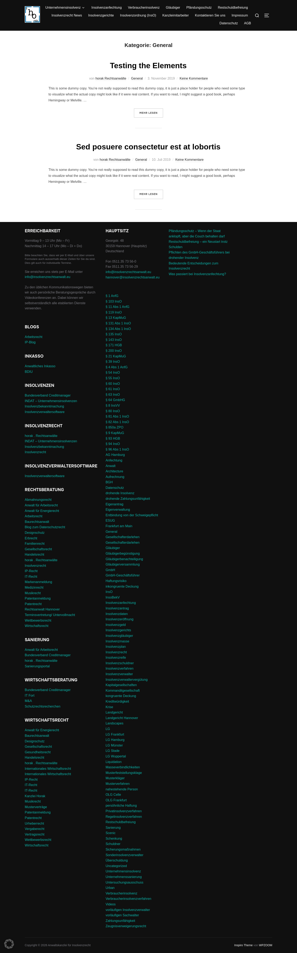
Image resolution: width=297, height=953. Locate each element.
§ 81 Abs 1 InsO (117, 416)
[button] (9, 944)
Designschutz (35, 532)
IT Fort (29, 695)
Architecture (114, 471)
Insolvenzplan (116, 646)
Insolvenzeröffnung (119, 619)
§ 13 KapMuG (116, 317)
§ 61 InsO (113, 389)
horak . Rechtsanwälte (41, 436)
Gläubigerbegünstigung (123, 553)
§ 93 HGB (113, 438)
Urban (110, 888)
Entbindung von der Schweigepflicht (132, 515)
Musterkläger (115, 778)
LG (108, 729)
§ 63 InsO (113, 394)
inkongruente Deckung (122, 586)
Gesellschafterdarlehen (123, 537)
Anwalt (111, 466)
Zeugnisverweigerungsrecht (126, 926)
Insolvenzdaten (117, 614)
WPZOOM (265, 945)
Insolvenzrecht (35, 452)
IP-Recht (31, 571)
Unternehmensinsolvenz (65, 7)
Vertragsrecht (34, 834)
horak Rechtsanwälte (110, 78)
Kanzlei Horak (35, 796)
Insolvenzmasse (117, 641)
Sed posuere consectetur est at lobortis (148, 146)
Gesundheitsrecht (38, 752)
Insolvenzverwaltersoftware (45, 412)
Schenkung (114, 838)
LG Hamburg (115, 740)
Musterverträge (36, 807)
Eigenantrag (114, 504)
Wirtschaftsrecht (36, 626)
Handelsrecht (34, 554)
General (137, 78)
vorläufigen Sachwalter (122, 915)
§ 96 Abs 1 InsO (117, 449)
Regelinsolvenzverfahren (124, 816)
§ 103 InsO (114, 301)
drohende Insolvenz (120, 493)
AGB (247, 23)
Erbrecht (31, 538)
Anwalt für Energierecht (42, 511)
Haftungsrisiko (116, 581)
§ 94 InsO (113, 444)
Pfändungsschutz (199, 7)
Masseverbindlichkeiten (123, 767)
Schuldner (113, 844)
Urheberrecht (34, 823)
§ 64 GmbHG (115, 400)
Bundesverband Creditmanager (48, 395)
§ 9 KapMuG (115, 433)
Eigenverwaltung (118, 509)
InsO (109, 592)
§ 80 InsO (113, 411)
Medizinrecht (34, 587)
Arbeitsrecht (33, 337)
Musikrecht (33, 593)
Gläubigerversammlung (123, 564)
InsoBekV (113, 597)
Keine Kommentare (194, 78)
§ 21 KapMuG (116, 356)
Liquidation (113, 762)
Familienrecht (35, 543)
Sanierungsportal (37, 666)
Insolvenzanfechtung (106, 7)
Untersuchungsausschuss (124, 882)
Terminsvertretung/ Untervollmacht (50, 615)
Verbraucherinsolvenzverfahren (128, 898)
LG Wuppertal (116, 756)
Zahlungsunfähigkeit (120, 920)
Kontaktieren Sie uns (210, 15)
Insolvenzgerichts (118, 630)
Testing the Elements (148, 65)
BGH (109, 482)
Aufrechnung (115, 477)
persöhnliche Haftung (121, 805)
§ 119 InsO (114, 312)
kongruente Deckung (121, 696)
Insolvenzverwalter (119, 674)
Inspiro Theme (243, 945)
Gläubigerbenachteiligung (124, 559)
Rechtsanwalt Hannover (42, 609)
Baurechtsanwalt (37, 521)
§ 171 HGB (114, 345)
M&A (28, 701)
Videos (111, 904)
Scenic (111, 833)
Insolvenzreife (116, 657)
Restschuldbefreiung (233, 7)
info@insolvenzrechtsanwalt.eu (47, 277)
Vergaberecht (34, 829)
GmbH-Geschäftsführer (123, 575)
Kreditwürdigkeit (117, 701)
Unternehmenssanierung (124, 877)
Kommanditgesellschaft (123, 690)
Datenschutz (228, 23)
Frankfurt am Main (119, 526)
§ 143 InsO (114, 340)
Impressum (240, 15)
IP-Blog (30, 342)
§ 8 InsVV (113, 405)
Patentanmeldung (38, 598)
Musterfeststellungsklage (124, 773)
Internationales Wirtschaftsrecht (48, 768)
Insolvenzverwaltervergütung (127, 679)
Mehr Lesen (151, 113)
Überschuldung (117, 860)
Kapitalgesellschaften (121, 685)
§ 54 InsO (113, 372)
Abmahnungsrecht (38, 499)
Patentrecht (33, 604)
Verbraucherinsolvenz (144, 7)
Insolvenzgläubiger (119, 635)
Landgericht (114, 712)
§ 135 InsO (114, 334)
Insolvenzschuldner (120, 663)
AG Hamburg (115, 455)
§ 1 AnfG (112, 296)
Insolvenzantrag (117, 608)
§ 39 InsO (113, 361)
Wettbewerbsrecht (38, 620)
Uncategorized (116, 866)
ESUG (110, 520)
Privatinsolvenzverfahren (124, 811)
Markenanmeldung (38, 582)
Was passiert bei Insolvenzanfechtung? (197, 274)
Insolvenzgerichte (101, 15)
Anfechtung (114, 460)
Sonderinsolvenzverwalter (124, 855)
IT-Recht (31, 576)
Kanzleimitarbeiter (175, 15)
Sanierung (113, 827)
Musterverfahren (118, 783)
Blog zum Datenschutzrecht (45, 527)
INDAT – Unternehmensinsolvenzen (51, 401)
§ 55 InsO (113, 378)
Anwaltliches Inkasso (40, 366)
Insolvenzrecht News (67, 15)
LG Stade (113, 750)
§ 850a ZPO (114, 427)
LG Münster (114, 745)
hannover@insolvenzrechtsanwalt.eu (133, 277)
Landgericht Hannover (122, 718)
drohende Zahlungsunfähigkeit (128, 498)
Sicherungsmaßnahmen (123, 849)
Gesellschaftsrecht (38, 549)
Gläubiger (173, 7)
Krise (109, 707)
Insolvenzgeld (116, 625)
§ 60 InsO (113, 383)
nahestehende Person (122, 789)
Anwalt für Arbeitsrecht (41, 505)
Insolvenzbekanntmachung (44, 406)
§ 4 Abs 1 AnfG (117, 367)
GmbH (110, 570)
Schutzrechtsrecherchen (42, 706)
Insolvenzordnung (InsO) (138, 15)
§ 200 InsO (114, 350)
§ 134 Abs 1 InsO (118, 329)
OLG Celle (113, 794)
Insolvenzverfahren (119, 668)
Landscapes (114, 723)
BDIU (29, 371)
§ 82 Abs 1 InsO (117, 422)
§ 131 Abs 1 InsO (118, 323)
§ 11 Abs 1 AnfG (118, 307)
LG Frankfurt (115, 734)
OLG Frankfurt (116, 800)
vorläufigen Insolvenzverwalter (128, 910)
